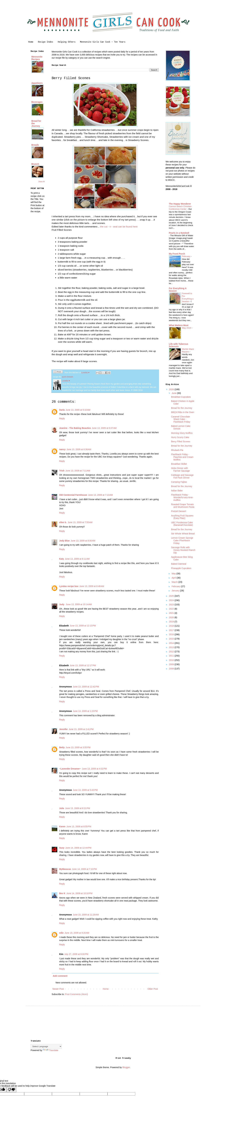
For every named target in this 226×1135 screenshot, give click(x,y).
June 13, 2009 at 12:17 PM (83, 665)
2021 (172, 613)
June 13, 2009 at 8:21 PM (77, 808)
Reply (62, 418)
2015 (172, 638)
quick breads (67, 377)
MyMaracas (65, 869)
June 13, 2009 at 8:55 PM (78, 826)
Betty (62, 747)
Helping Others (66, 42)
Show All (41, 181)
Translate (50, 1050)
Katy (61, 559)
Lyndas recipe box (68, 586)
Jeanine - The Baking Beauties (75, 428)
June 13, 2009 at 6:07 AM (104, 428)
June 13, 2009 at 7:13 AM (100, 495)
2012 (172, 651)
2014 (172, 643)
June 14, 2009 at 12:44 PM (78, 848)
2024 (172, 600)
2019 (172, 621)
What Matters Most (178, 325)
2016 (172, 634)
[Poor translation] (11, 1089)
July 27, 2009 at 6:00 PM (76, 954)
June (174, 393)
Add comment (60, 976)
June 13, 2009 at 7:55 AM (80, 522)
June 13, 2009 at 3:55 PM (78, 747)
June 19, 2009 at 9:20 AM (77, 933)
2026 (172, 389)
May (174, 573)
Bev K (62, 893)
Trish (61, 470)
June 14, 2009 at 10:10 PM (79, 893)
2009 (172, 664)
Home (30, 42)
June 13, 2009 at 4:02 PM (94, 768)
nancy (62, 449)
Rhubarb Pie (177, 450)
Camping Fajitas (179, 482)
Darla (62, 410)
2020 (172, 617)
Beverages (37, 102)
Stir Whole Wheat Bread (183, 533)
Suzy (61, 848)
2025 (172, 596)
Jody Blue (64, 540)
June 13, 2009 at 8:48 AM (91, 586)
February (186, 256)
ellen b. (63, 522)
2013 (172, 647)
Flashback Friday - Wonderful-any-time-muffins (182, 497)
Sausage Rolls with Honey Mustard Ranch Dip (183, 550)
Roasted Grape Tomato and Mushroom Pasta (182, 505)
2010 (172, 660)
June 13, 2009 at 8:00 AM (83, 540)
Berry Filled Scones (180, 441)
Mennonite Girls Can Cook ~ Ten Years (102, 42)
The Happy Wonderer (180, 204)
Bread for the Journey (181, 408)
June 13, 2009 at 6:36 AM (78, 449)
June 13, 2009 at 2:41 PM (81, 729)
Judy (62, 604)
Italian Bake (177, 490)
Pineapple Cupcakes (181, 568)
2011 (172, 656)
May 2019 (187, 328)
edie (61, 933)
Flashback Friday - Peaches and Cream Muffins (182, 457)
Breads (35, 145)
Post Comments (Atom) (76, 994)
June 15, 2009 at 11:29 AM (86, 914)
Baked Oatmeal (178, 564)
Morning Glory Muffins (182, 433)
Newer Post (58, 989)
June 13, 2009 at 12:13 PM (83, 625)
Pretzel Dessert (178, 511)
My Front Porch (177, 253)
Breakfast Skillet (179, 464)
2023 (172, 604)
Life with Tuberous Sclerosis (178, 345)
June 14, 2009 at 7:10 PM (84, 869)
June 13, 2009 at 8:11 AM (77, 559)
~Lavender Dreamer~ (70, 768)
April (174, 578)
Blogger (126, 1067)
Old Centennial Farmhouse (73, 495)
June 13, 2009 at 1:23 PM (85, 711)
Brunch (35, 164)
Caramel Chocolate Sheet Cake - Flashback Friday (180, 419)
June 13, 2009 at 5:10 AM (78, 410)
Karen (62, 826)
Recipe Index (45, 42)
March (175, 582)
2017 (172, 630)
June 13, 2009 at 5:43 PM (85, 790)
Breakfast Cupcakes (181, 397)
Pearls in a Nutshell (179, 233)
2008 (172, 668)
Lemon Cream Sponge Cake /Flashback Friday (182, 540)
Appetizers (37, 83)
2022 (172, 609)
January (176, 590)
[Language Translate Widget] (46, 1046)
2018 (172, 626)
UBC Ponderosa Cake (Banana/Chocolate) (182, 523)
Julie (61, 808)
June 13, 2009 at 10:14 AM (79, 604)
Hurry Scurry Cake (180, 437)
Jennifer (63, 729)
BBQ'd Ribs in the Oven (182, 412)
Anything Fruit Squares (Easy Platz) (182, 516)
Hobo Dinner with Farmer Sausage (180, 469)
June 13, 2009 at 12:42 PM (86, 686)
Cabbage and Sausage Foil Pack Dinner (182, 476)
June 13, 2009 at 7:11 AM (77, 470)
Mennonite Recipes (36, 57)
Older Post (153, 989)
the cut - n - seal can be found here (119, 226)
